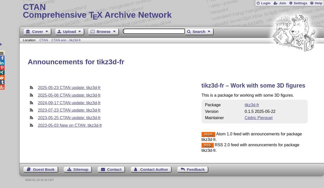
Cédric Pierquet (259, 118)
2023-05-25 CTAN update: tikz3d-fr (69, 118)
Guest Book (43, 169)
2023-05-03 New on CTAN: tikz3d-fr (70, 125)
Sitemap (80, 169)
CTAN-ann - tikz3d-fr (66, 40)
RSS (207, 145)
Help (318, 3)
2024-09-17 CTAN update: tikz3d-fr (69, 103)
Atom (208, 134)
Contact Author (154, 169)
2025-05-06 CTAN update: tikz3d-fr (69, 95)
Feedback (196, 169)
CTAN (43, 40)
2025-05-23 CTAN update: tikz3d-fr (69, 88)
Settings (300, 3)
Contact (114, 169)
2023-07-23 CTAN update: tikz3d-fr (69, 110)
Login (265, 3)
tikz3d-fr (252, 105)
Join (282, 3)
